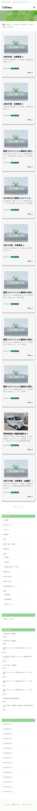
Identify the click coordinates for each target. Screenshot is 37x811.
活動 (4, 554)
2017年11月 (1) (7, 787)
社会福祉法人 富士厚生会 (12, 24)
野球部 (7, 557)
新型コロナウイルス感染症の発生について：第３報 (18, 673)
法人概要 (6, 520)
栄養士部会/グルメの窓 (11, 567)
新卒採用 (7, 594)
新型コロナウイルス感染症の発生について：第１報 (18, 690)
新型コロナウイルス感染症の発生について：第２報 (18, 648)
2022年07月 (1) (7, 738)
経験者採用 (8, 599)
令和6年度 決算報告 (12, 57)
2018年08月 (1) (7, 777)
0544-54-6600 (6, 2)
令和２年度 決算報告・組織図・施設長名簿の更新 (18, 706)
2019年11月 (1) (7, 767)
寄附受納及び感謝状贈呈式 (14, 434)
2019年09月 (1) (7, 772)
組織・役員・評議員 (9, 544)
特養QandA (6, 571)
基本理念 (6, 534)
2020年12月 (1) (7, 762)
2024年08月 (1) (7, 729)
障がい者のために (27, 804)
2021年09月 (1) (7, 753)
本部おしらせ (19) (8, 619)
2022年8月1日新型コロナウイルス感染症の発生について (17, 657)
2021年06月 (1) (7, 758)
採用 (4, 591)
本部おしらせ (7, 525)
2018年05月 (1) (7, 782)
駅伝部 (7, 562)
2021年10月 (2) (7, 748)
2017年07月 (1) (7, 791)
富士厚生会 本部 (27, 24)
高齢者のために (16, 804)
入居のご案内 (7, 576)
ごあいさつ (6, 529)
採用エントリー (9, 604)
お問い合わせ (17, 2)
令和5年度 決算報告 (12, 104)
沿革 (4, 539)
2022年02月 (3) (7, 743)
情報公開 (6, 549)
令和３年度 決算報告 (12, 245)
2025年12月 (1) (7, 724)
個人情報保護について (10, 586)
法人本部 (7, 804)
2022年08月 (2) (7, 733)
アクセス (26, 2)
